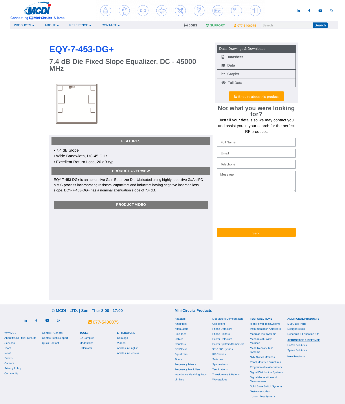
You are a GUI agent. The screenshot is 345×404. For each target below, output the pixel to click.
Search (320, 25)
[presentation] (235, 210)
